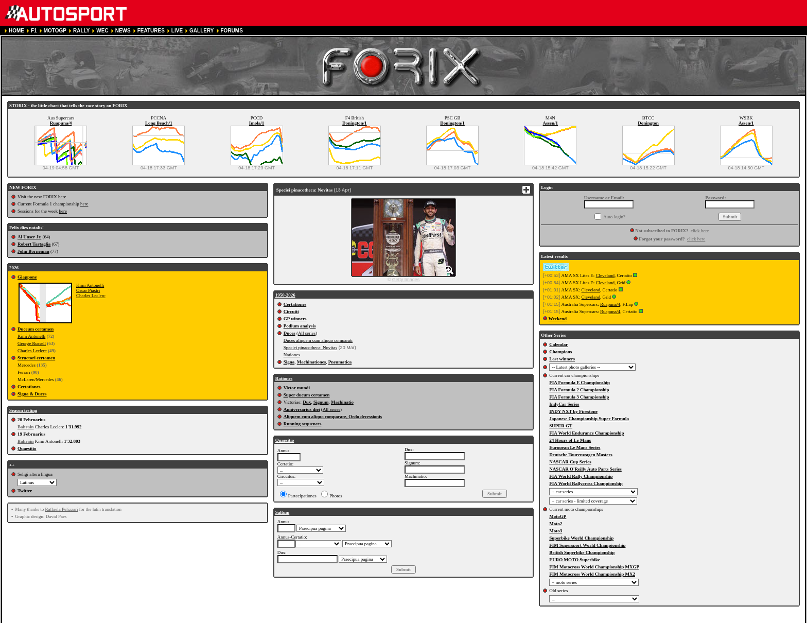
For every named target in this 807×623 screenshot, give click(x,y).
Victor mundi (297, 387)
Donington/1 (354, 123)
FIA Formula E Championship (579, 382)
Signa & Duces (32, 393)
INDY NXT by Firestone (573, 411)
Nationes (292, 354)
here (62, 196)
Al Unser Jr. (29, 236)
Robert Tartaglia (33, 244)
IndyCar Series (564, 404)
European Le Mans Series (574, 447)
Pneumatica (340, 362)
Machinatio (342, 402)
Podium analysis (300, 325)
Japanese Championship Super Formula (589, 418)
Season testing (23, 410)
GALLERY (201, 30)
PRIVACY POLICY (199, 618)
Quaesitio (27, 448)
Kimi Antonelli (90, 285)
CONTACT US (292, 618)
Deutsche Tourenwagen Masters (580, 454)
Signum (321, 402)
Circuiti (291, 311)
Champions (560, 351)
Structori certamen (36, 357)
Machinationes (311, 362)
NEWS (123, 30)
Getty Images (406, 279)
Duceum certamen (35, 329)
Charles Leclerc (91, 295)
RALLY (81, 30)
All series (306, 333)
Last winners (562, 358)
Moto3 (555, 530)
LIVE (177, 30)
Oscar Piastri (88, 290)
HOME (16, 30)
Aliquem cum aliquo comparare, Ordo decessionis (333, 416)
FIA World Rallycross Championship (585, 483)
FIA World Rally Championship (580, 476)
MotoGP (557, 516)
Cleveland (605, 275)
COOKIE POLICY (248, 618)
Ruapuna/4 (61, 123)
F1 (34, 30)
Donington (648, 123)
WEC (102, 30)
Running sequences (303, 423)
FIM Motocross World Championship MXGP (594, 566)
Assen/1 (550, 123)
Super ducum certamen (307, 394)
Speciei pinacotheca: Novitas (310, 347)
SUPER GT (560, 425)
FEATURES (151, 30)
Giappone (27, 277)
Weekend (558, 318)
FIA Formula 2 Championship (579, 389)
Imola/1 (257, 123)
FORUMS (232, 30)
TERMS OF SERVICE (146, 618)
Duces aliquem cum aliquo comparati (318, 340)
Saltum (282, 512)
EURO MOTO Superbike (574, 559)
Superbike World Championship (581, 538)
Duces (289, 333)
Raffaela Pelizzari (61, 509)
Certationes (29, 386)
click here (700, 230)
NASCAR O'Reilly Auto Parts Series (585, 469)
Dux (307, 402)
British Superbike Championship (582, 552)
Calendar (558, 344)
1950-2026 (285, 295)
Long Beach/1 (158, 123)
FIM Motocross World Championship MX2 (592, 574)
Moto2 (555, 523)
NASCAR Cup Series (570, 461)
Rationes (284, 378)
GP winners (295, 318)
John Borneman (33, 251)
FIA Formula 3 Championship (579, 397)
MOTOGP (55, 30)
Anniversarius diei (302, 409)
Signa (289, 362)
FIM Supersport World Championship (587, 545)
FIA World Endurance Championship (586, 433)
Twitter (24, 490)
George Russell (31, 343)
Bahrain (25, 426)
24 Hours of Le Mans (570, 440)
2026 (14, 267)
